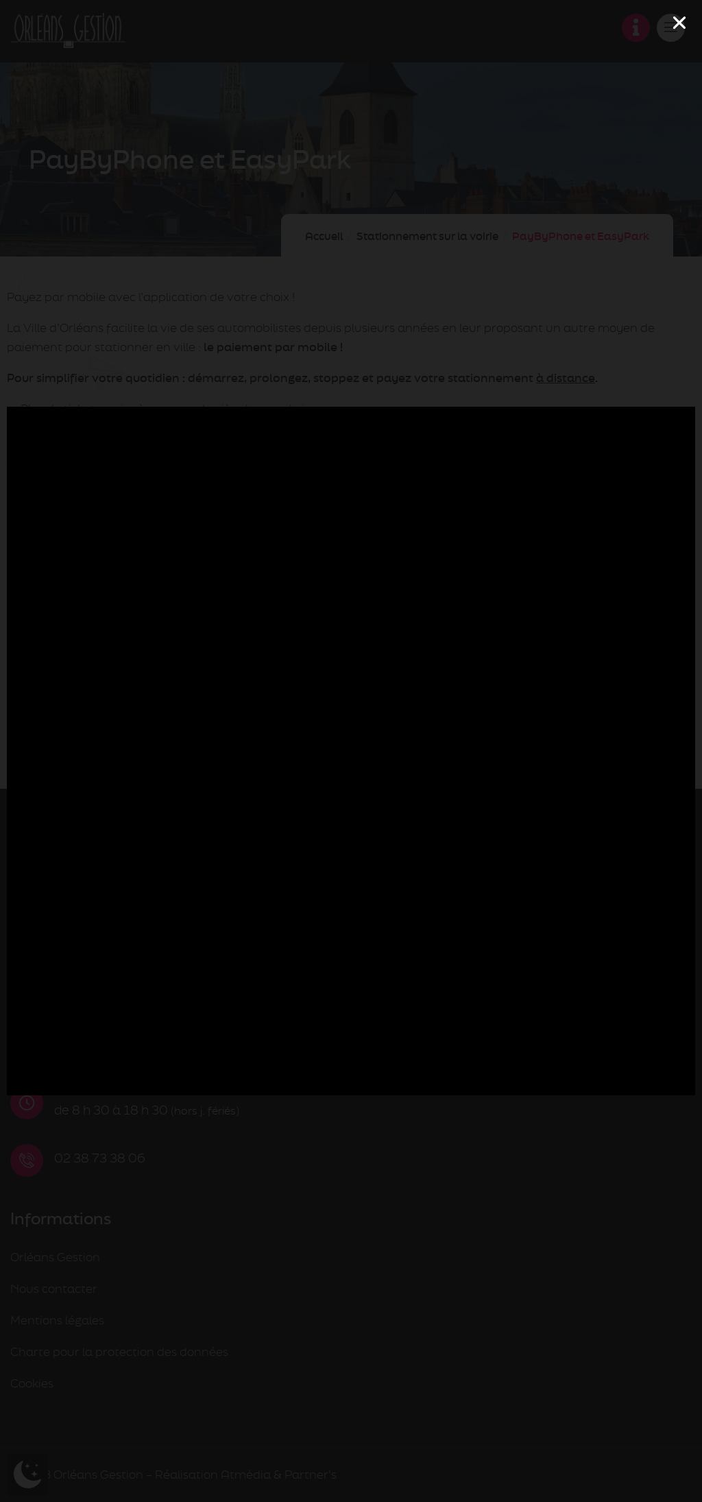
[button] (679, 23)
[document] (351, 751)
